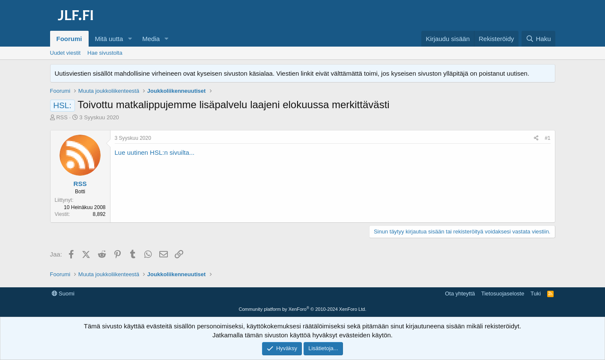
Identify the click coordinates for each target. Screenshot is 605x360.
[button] (130, 39)
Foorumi (69, 38)
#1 (547, 138)
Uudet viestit (65, 53)
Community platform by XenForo (303, 309)
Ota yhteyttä (460, 293)
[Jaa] (536, 138)
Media (151, 38)
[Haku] (538, 39)
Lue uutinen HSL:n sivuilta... (155, 152)
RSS (62, 117)
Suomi (63, 293)
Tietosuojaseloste (503, 293)
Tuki (535, 293)
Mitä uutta (109, 38)
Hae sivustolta (104, 53)
